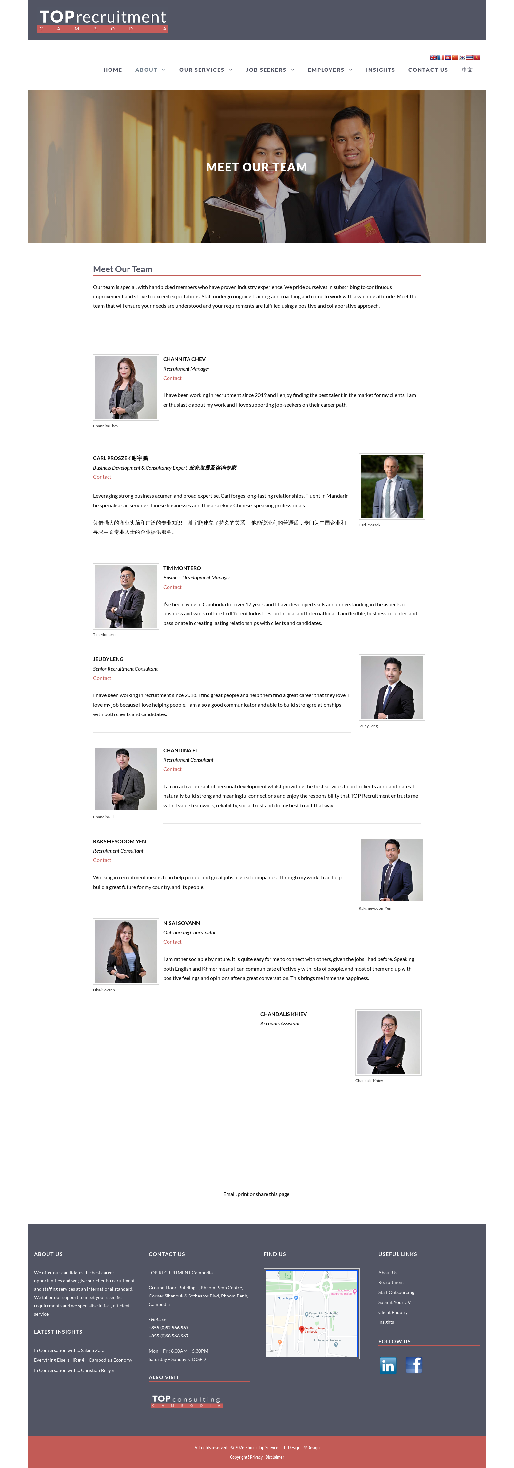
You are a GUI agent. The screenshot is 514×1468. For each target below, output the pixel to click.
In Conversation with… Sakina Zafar (70, 1350)
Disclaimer (275, 1457)
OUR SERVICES (209, 70)
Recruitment (391, 1282)
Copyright (238, 1457)
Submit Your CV (394, 1302)
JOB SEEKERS (274, 70)
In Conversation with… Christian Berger (74, 1370)
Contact (172, 378)
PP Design (311, 1447)
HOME (113, 70)
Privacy (256, 1457)
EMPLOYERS (334, 70)
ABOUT (154, 70)
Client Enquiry (393, 1312)
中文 (467, 70)
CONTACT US (428, 70)
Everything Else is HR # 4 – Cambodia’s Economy (83, 1360)
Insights (386, 1322)
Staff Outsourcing (396, 1292)
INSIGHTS (380, 70)
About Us (387, 1272)
